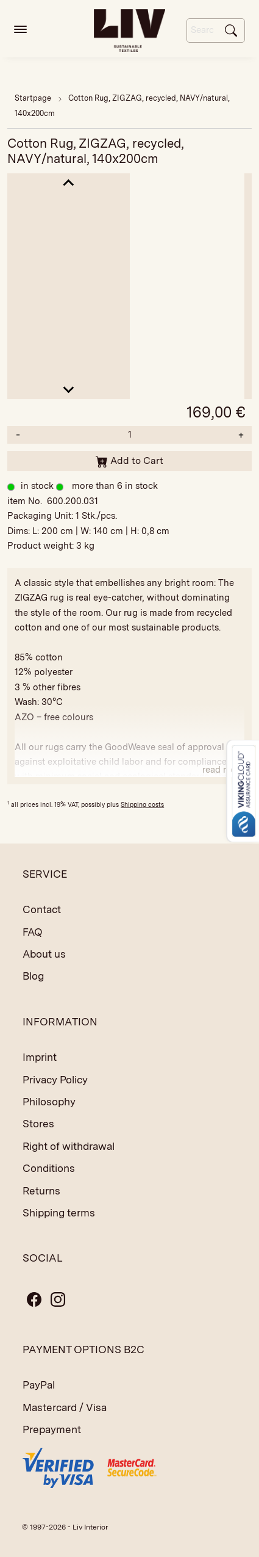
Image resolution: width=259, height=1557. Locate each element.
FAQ (33, 932)
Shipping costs (142, 804)
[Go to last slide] (68, 183)
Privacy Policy (55, 1080)
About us (44, 954)
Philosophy (49, 1102)
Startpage (33, 98)
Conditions (49, 1168)
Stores (38, 1124)
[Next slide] (68, 389)
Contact (42, 909)
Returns (41, 1191)
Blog (33, 976)
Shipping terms (59, 1213)
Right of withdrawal (69, 1146)
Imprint (40, 1057)
